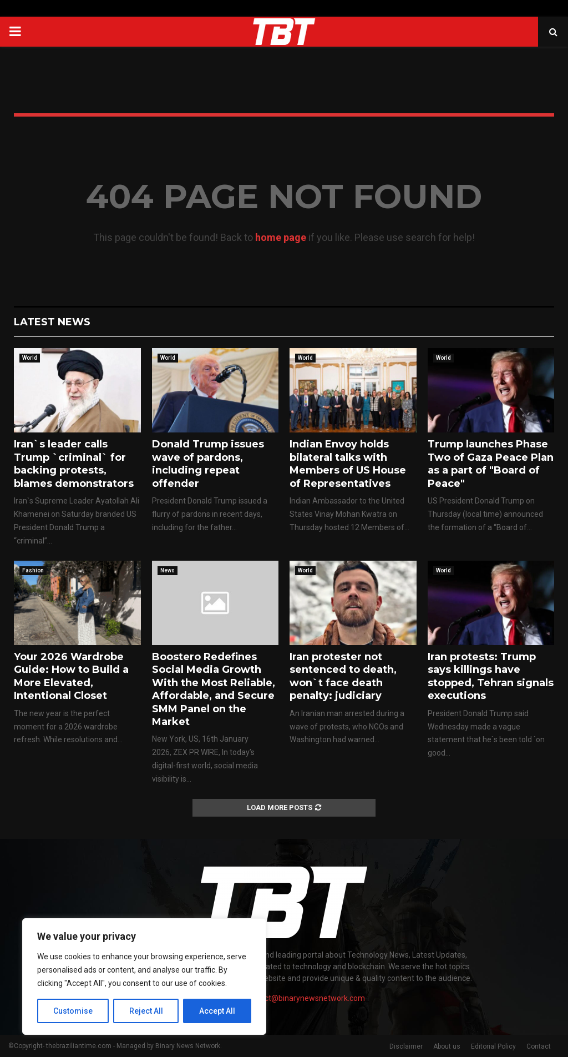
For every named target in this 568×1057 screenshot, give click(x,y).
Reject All (146, 1010)
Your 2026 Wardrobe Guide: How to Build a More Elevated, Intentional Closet (71, 676)
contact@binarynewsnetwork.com (305, 998)
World (29, 358)
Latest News (52, 322)
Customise (73, 1010)
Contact (538, 1046)
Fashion (33, 570)
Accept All (217, 1010)
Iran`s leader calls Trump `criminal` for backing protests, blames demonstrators (74, 463)
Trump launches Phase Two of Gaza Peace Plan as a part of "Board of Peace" (491, 463)
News (167, 570)
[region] (144, 976)
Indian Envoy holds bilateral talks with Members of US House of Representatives (348, 463)
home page (280, 237)
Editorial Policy (493, 1046)
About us (446, 1046)
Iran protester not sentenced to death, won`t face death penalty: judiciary (343, 676)
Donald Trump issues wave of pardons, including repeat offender (208, 463)
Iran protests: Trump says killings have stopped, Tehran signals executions (491, 676)
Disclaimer (406, 1046)
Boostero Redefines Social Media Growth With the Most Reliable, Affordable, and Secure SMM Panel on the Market (213, 689)
